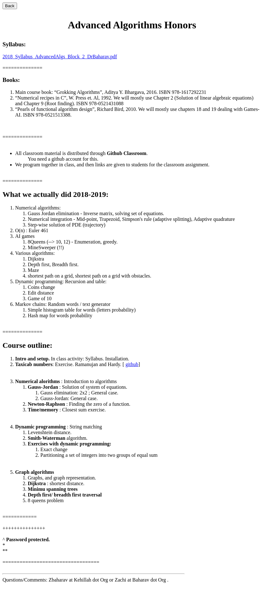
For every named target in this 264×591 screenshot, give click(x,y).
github (132, 364)
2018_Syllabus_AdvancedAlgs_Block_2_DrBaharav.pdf (60, 56)
